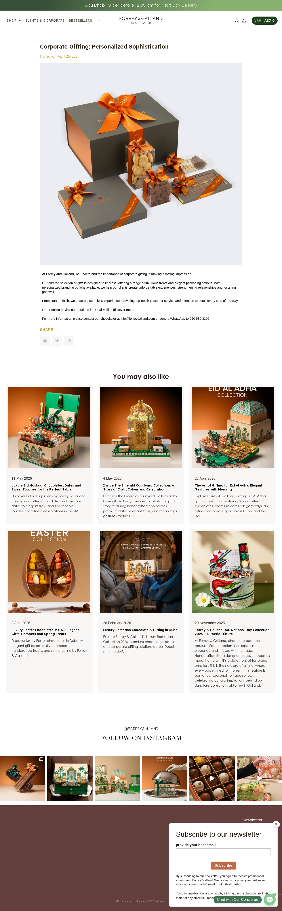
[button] (45, 341)
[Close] (276, 824)
